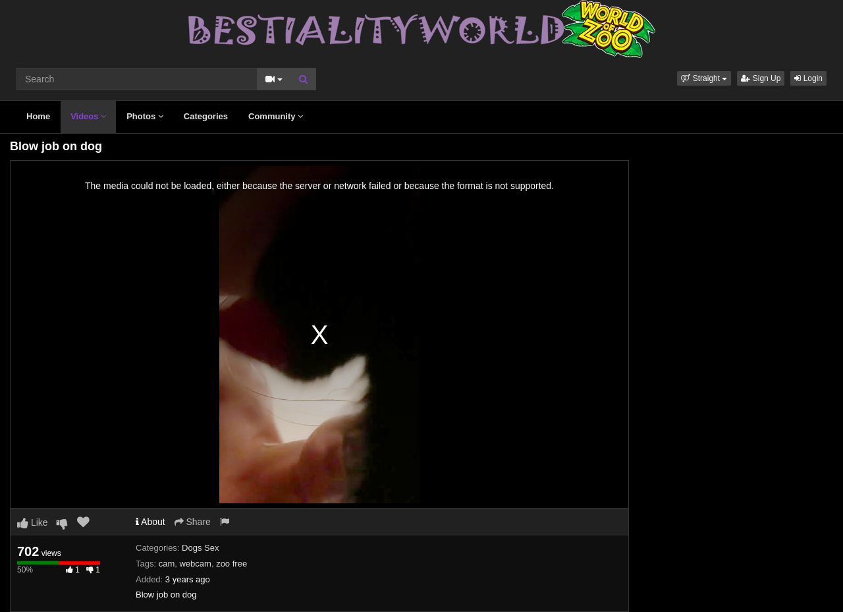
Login (808, 78)
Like (32, 522)
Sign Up (760, 78)
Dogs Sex (200, 548)
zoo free (231, 564)
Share (193, 521)
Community (275, 116)
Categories (206, 116)
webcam (195, 564)
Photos (144, 116)
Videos (88, 116)
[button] (704, 78)
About (150, 521)
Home (38, 116)
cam (167, 564)
